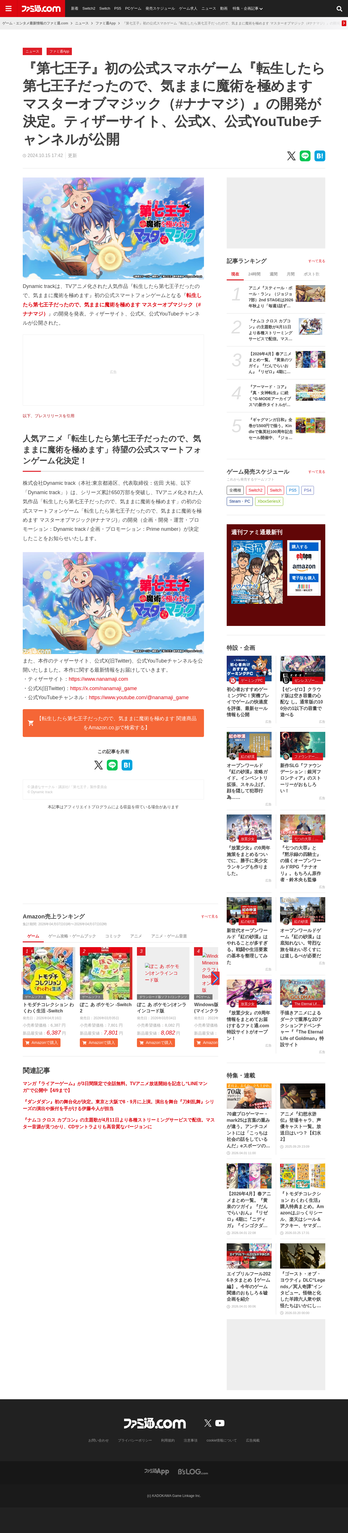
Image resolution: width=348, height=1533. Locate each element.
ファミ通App (105, 23)
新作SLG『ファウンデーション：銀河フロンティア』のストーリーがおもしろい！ (300, 778)
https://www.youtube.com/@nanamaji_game (139, 697)
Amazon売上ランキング (54, 916)
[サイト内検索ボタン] (339, 8)
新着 (74, 8)
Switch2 (88, 8)
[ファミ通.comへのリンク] (41, 8)
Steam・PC (239, 501)
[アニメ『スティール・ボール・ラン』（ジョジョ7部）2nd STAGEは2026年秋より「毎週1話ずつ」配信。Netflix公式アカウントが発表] (310, 293)
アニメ (136, 936)
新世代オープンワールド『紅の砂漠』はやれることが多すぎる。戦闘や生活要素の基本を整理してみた (247, 946)
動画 (224, 8)
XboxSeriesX (269, 501)
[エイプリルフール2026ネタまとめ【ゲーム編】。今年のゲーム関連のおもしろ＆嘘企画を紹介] (249, 1256)
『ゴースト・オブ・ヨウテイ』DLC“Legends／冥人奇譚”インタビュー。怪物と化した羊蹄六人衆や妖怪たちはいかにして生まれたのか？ (302, 1290)
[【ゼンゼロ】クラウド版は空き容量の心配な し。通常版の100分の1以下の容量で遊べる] (302, 668)
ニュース (208, 8)
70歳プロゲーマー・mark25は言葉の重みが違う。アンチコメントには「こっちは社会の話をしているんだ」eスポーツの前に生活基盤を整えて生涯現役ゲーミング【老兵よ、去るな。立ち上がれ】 (248, 1130)
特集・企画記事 (246, 8)
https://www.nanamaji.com (98, 679)
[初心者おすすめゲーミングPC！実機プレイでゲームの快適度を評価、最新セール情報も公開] (249, 668)
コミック (113, 936)
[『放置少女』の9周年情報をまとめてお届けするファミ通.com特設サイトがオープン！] (249, 992)
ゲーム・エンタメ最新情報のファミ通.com (35, 23)
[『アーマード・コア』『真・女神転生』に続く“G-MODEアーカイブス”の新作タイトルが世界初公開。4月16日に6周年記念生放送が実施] (310, 392)
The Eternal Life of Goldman (308, 1004)
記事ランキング (246, 261)
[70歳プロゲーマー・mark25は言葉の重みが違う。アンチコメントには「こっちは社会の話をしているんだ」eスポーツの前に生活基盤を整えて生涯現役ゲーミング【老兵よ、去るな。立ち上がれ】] (249, 1096)
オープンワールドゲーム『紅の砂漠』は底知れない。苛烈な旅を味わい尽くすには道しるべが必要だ (300, 943)
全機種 (235, 490)
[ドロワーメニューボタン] (8, 8)
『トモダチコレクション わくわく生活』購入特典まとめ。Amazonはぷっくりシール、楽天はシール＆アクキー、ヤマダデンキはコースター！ (302, 1210)
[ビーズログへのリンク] (193, 1471)
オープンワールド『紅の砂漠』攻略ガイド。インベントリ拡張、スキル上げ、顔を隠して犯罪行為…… (247, 781)
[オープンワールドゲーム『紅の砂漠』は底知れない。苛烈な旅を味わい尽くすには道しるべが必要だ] (302, 909)
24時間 (254, 274)
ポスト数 (312, 274)
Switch (104, 8)
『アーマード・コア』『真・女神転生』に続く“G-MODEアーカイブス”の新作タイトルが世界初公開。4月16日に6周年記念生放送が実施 (271, 396)
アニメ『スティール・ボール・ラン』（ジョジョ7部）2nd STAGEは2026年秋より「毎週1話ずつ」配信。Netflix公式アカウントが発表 (271, 297)
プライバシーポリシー (135, 1440)
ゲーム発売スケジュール (258, 472)
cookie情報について (222, 1440)
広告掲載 (253, 1440)
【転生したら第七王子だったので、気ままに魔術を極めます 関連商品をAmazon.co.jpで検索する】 (112, 723)
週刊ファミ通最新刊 (256, 532)
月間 (291, 274)
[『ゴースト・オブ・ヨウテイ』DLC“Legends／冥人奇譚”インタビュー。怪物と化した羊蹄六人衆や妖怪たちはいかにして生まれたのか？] (302, 1256)
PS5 (117, 8)
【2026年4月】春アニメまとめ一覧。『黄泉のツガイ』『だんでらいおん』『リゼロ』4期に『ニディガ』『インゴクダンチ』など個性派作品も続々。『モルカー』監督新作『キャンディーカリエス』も (270, 363)
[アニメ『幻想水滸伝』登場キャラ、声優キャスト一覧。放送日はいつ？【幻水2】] (302, 1096)
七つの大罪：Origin (308, 839)
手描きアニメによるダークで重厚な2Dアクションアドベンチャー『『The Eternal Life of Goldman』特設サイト (302, 1028)
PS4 (307, 490)
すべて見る (209, 916)
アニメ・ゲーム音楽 (169, 936)
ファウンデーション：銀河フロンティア (308, 757)
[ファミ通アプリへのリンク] (157, 1471)
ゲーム (33, 936)
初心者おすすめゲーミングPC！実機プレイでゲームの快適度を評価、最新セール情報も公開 (248, 702)
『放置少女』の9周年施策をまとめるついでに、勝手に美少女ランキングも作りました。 (248, 860)
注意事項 (190, 1440)
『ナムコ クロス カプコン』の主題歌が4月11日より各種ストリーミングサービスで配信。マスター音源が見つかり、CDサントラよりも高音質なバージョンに (270, 330)
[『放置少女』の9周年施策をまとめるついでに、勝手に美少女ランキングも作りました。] (249, 827)
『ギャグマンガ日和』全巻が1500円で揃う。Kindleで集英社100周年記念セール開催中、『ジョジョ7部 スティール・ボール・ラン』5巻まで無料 (271, 429)
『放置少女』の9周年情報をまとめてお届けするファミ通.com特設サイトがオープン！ (248, 1025)
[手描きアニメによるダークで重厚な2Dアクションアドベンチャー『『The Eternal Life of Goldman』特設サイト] (302, 992)
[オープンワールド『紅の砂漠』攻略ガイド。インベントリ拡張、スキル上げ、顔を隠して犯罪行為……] (249, 744)
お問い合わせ (98, 1440)
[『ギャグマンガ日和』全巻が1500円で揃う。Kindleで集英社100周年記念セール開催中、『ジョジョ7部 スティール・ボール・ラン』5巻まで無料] (310, 425)
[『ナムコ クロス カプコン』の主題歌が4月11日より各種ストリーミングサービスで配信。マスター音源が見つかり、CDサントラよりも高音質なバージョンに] (310, 326)
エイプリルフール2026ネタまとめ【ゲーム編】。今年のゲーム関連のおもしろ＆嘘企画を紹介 (249, 1286)
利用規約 (168, 1440)
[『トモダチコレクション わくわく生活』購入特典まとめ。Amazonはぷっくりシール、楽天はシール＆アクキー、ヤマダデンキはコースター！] (302, 1176)
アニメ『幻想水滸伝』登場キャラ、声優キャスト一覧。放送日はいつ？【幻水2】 (300, 1127)
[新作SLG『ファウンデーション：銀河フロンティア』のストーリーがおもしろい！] (302, 744)
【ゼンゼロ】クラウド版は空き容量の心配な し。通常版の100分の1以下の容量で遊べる (301, 702)
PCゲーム (133, 8)
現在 (235, 274)
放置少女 (248, 839)
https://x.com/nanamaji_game (103, 688)
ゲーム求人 (188, 8)
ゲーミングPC (252, 680)
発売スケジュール (160, 8)
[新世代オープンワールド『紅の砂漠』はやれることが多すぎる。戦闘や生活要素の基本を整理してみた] (249, 909)
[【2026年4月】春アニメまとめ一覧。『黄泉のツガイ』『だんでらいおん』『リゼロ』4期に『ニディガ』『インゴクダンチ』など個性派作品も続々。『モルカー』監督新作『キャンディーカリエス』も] (310, 359)
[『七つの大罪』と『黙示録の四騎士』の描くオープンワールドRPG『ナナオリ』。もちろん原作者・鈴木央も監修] (302, 827)
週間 (274, 274)
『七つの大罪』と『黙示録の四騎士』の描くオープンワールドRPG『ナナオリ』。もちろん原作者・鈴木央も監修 (300, 863)
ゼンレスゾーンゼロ (308, 680)
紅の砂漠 (248, 757)
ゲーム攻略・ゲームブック (72, 936)
